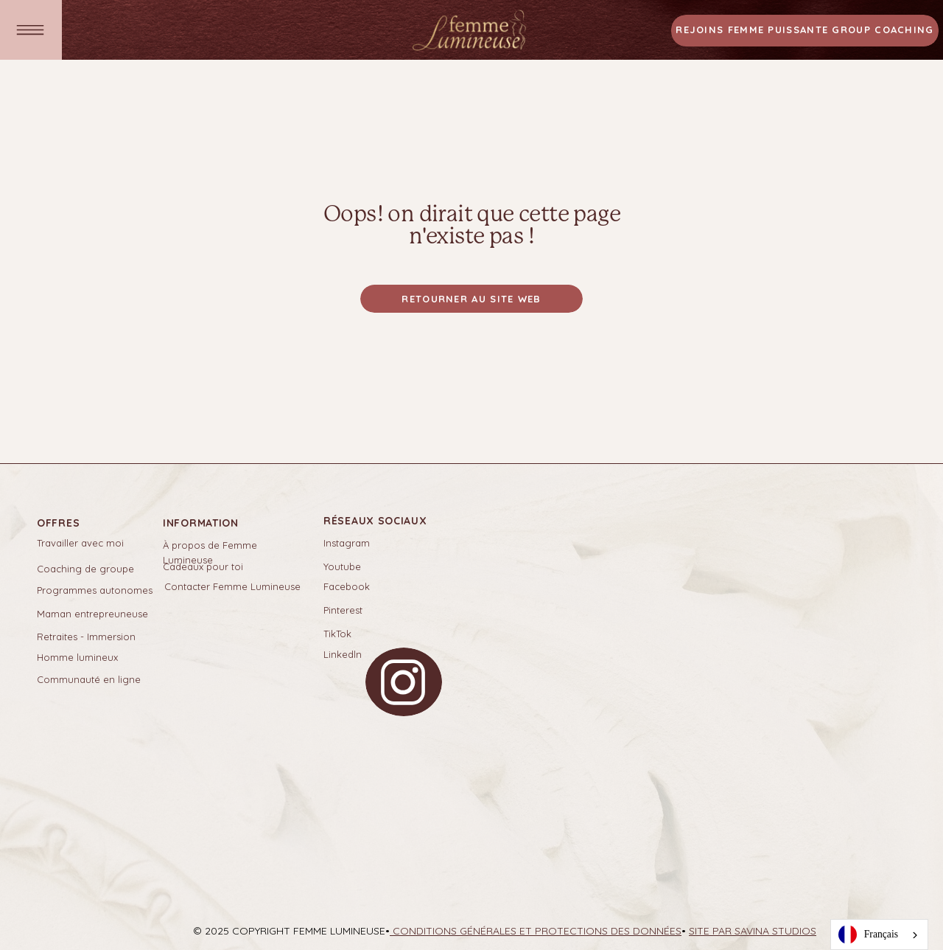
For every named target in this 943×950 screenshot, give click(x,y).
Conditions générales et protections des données (535, 930)
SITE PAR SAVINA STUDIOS (752, 930)
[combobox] (879, 934)
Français (868, 934)
